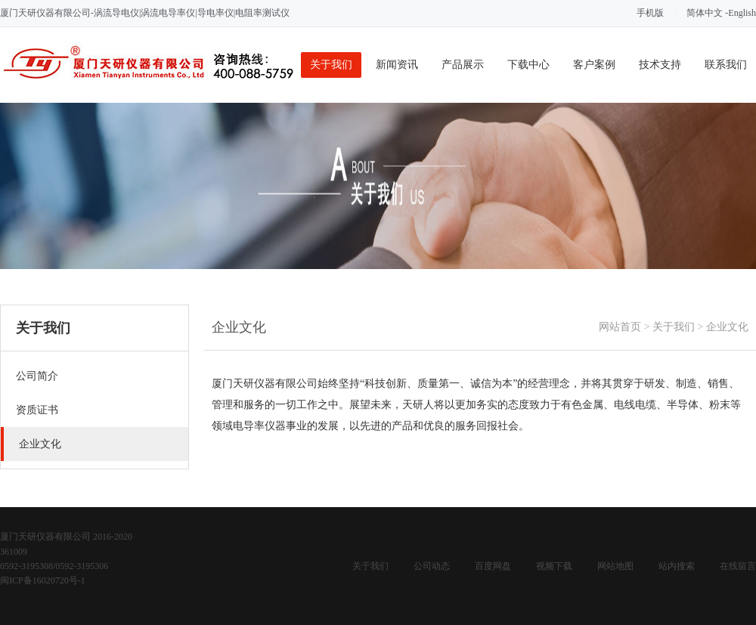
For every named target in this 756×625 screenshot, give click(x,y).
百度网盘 (493, 566)
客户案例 (594, 64)
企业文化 (727, 327)
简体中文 (704, 13)
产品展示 (463, 64)
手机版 (650, 13)
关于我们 (331, 64)
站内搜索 (676, 566)
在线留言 (738, 566)
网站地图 (615, 566)
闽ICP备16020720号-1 (42, 580)
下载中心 (528, 64)
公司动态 (432, 566)
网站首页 (620, 327)
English (742, 13)
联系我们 (726, 64)
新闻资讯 (397, 64)
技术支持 (660, 64)
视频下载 (554, 566)
